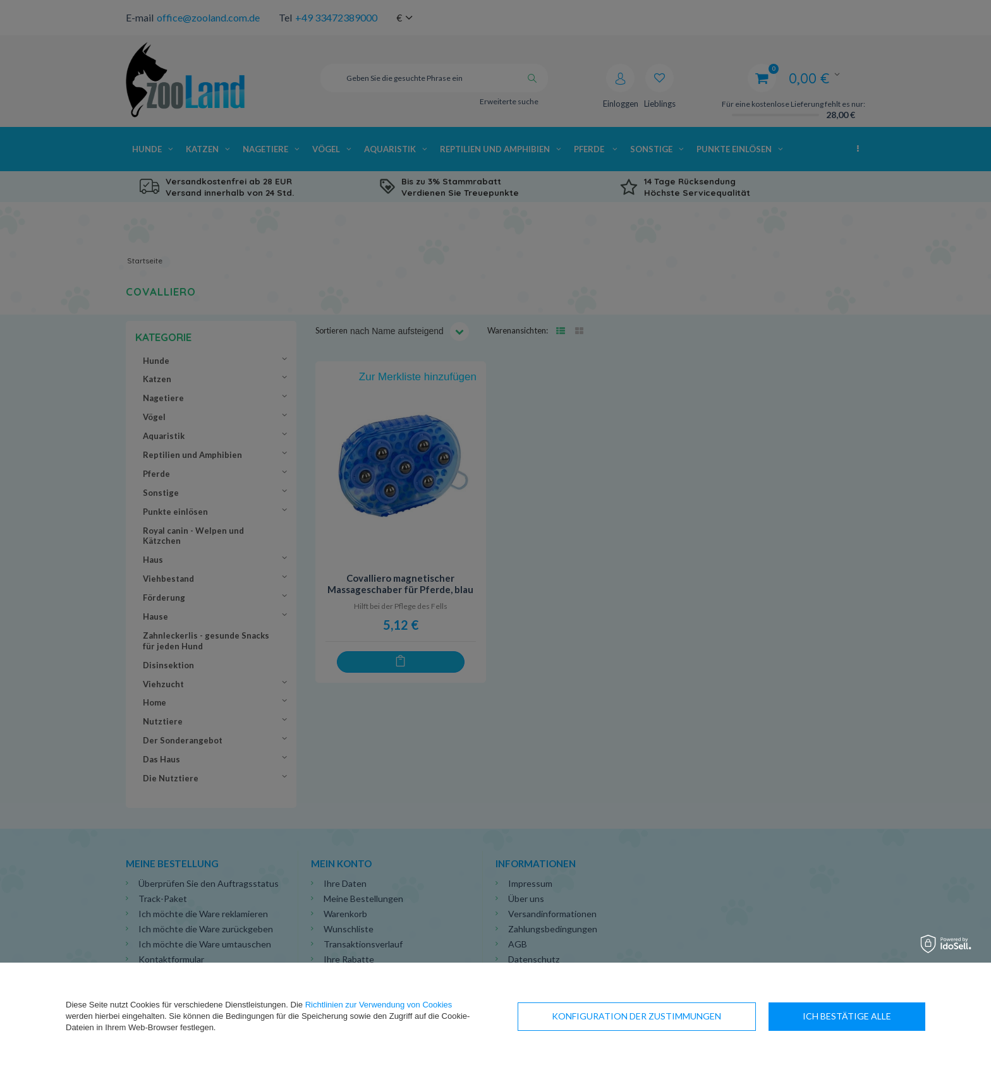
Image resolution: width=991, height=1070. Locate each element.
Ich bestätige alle (847, 1016)
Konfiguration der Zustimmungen (636, 1016)
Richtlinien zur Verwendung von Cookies (379, 1004)
